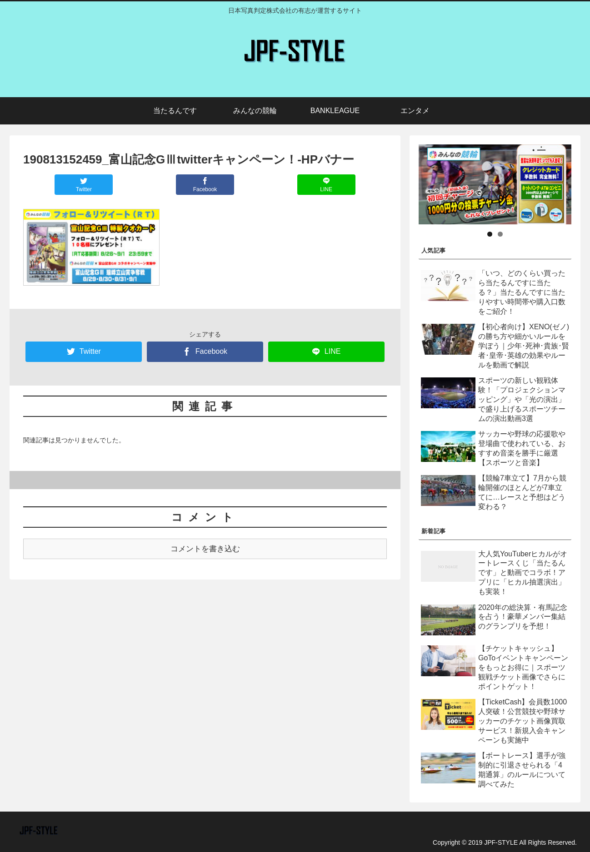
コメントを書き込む (205, 549)
